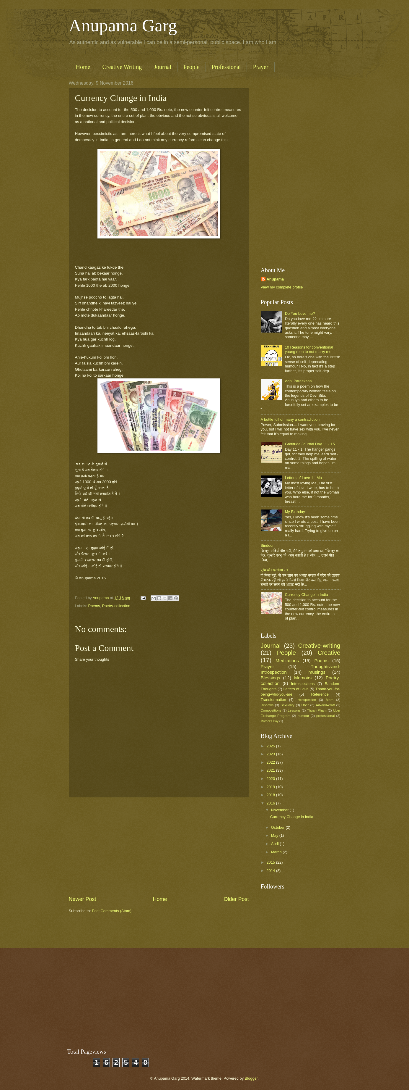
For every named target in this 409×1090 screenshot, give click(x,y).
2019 (271, 787)
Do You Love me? (300, 313)
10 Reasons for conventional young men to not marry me (309, 349)
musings (317, 672)
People (191, 67)
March (277, 852)
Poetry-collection (116, 606)
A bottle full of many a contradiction (290, 419)
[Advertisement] (159, 846)
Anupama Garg (123, 25)
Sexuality (287, 705)
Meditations (287, 660)
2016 (271, 803)
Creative (329, 652)
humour (303, 715)
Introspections (303, 683)
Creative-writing (319, 645)
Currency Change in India (306, 594)
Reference (319, 694)
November (280, 810)
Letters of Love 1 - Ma (303, 477)
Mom (329, 700)
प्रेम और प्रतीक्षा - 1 (275, 570)
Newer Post (82, 899)
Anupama (275, 279)
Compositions (271, 710)
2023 (271, 754)
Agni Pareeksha (298, 381)
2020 (271, 778)
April (275, 843)
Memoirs (303, 677)
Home (83, 67)
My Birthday (295, 511)
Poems (94, 606)
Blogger (251, 1078)
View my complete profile (282, 287)
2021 (271, 770)
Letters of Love (295, 689)
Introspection (306, 700)
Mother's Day (269, 721)
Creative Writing (122, 67)
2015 (271, 862)
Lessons (294, 710)
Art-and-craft (325, 705)
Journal (162, 67)
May (275, 835)
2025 (271, 746)
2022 (271, 762)
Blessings (270, 677)
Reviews (267, 705)
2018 (271, 795)
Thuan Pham (317, 710)
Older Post (236, 899)
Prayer (260, 67)
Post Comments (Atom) (111, 911)
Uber (305, 705)
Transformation (273, 699)
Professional (226, 67)
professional (325, 715)
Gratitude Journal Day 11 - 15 (310, 444)
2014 (271, 870)
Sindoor (267, 545)
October (278, 827)
